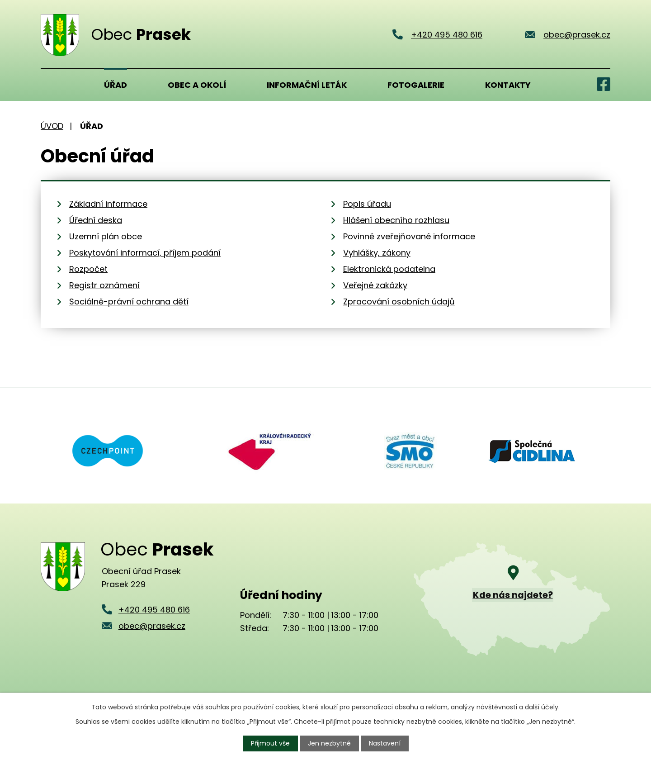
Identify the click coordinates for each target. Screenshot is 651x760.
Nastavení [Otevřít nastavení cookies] (385, 743)
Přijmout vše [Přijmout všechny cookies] (270, 743)
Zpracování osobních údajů (399, 301)
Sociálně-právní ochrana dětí (129, 301)
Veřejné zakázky (375, 285)
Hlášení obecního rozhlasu (396, 220)
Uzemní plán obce (105, 236)
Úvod (52, 84)
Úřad (115, 84)
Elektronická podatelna (389, 269)
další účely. (542, 707)
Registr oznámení (104, 285)
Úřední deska (95, 220)
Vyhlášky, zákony (376, 252)
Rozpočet (88, 269)
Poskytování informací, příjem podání (145, 252)
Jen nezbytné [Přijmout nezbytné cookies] (329, 743)
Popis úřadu (367, 203)
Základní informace (108, 203)
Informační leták (307, 84)
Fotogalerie (415, 84)
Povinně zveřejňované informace (409, 236)
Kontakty (508, 84)
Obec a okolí (197, 84)
